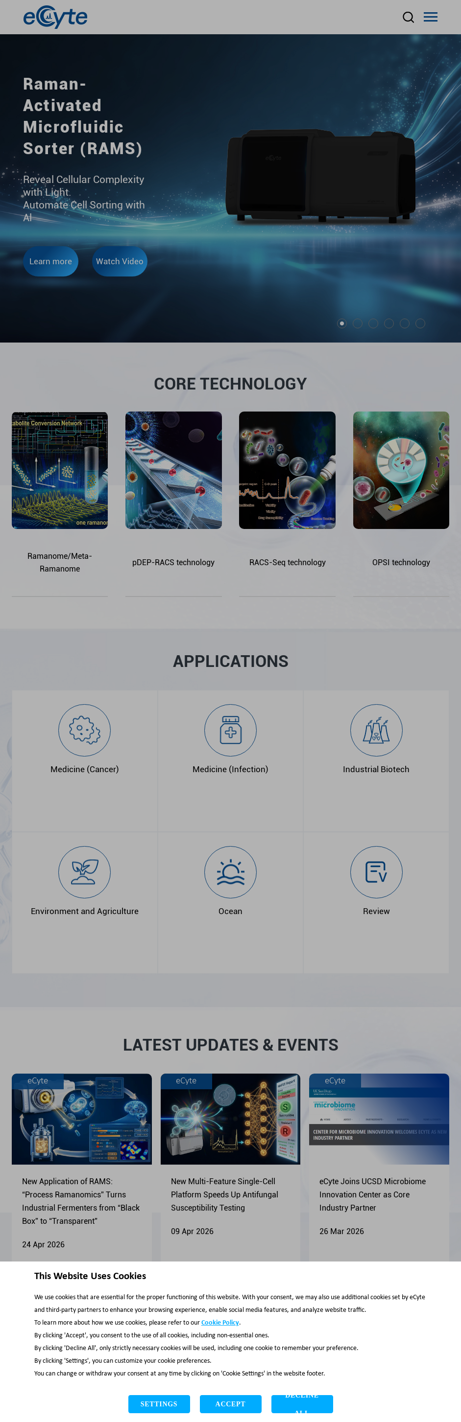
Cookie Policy (220, 1323)
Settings (159, 1404)
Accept (231, 1404)
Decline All (302, 1404)
